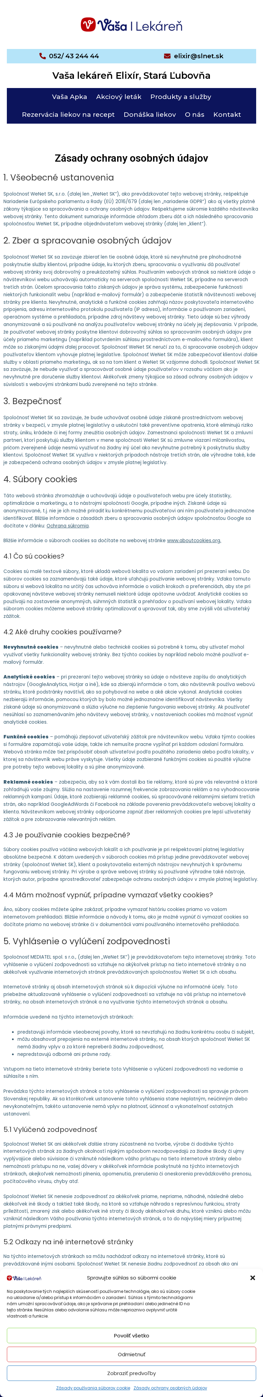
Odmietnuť (132, 1354)
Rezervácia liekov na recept (68, 115)
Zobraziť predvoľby (131, 1373)
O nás (194, 115)
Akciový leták (118, 97)
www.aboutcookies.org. (194, 540)
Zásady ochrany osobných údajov (170, 1388)
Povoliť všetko (131, 1335)
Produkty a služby (180, 97)
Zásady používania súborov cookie (93, 1388)
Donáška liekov (150, 115)
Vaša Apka (69, 97)
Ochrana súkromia (68, 526)
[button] (252, 1277)
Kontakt (227, 115)
